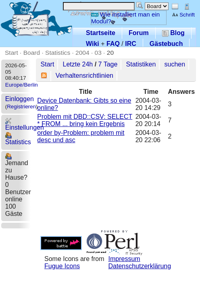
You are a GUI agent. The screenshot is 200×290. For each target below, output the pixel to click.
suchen (175, 64)
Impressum (124, 258)
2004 (82, 52)
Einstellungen (24, 124)
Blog (173, 32)
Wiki (92, 43)
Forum (139, 32)
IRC (130, 43)
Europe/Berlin (21, 85)
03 (98, 52)
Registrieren (21, 107)
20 (110, 52)
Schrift (183, 15)
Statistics (57, 52)
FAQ (113, 43)
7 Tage (108, 64)
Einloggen (19, 98)
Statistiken (141, 64)
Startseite (100, 32)
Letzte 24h (78, 64)
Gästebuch (166, 43)
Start (11, 52)
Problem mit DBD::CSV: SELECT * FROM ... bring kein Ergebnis (84, 120)
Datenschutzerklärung (139, 266)
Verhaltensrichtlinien (84, 75)
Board (31, 52)
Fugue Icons (62, 266)
